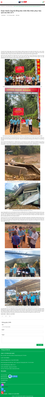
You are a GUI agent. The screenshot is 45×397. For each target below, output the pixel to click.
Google (9, 316)
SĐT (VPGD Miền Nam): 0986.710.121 (9, 364)
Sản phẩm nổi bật (4, 380)
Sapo (32, 396)
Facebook (2, 316)
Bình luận (17, 15)
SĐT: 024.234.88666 (5, 357)
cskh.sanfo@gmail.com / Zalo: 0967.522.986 (10, 360)
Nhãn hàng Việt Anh (4, 378)
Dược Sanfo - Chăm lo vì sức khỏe (10, 393)
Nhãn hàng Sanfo (4, 376)
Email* (3, 329)
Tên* (3, 324)
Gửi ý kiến (40, 344)
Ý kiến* (3, 334)
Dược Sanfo (5, 386)
